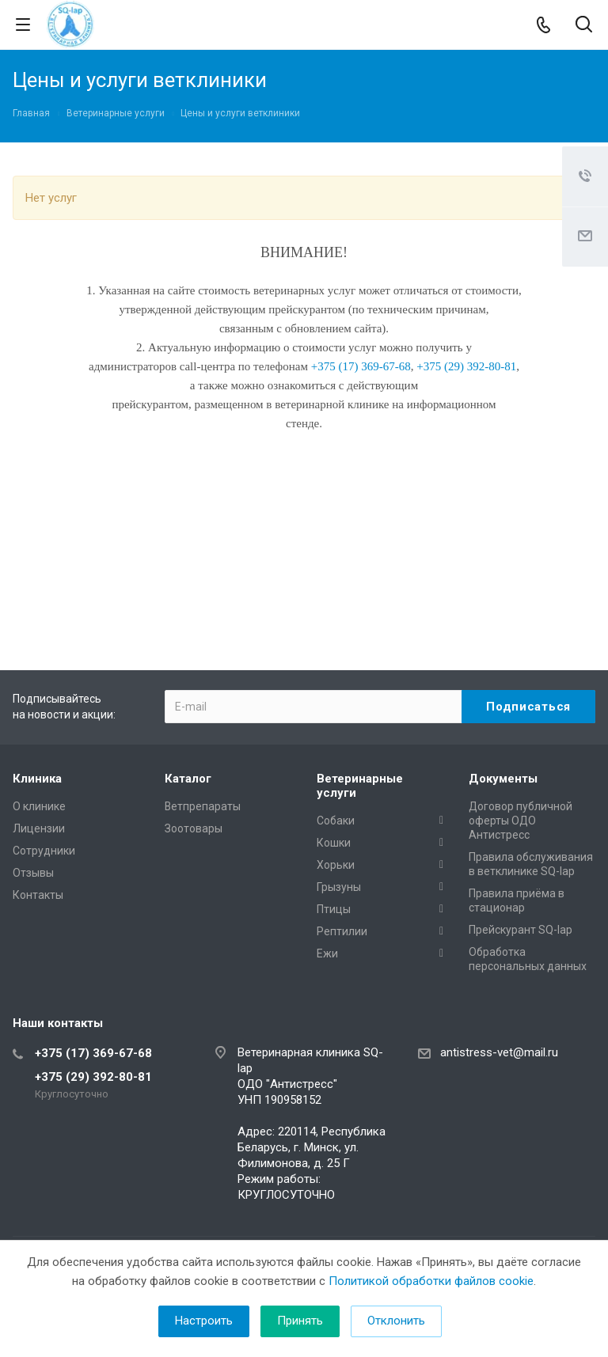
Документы (503, 778)
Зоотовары (193, 828)
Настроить (204, 1320)
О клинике (39, 806)
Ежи (327, 953)
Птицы (334, 909)
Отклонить (396, 1320)
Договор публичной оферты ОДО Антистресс (520, 820)
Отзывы (33, 872)
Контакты (38, 895)
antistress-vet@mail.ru (499, 1052)
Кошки (334, 842)
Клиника (37, 778)
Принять (300, 1320)
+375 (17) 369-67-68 (93, 1053)
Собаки (336, 820)
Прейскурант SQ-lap (520, 929)
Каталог (188, 778)
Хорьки (336, 865)
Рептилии (342, 931)
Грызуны (339, 887)
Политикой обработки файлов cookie (431, 1281)
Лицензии (39, 828)
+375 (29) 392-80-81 (93, 1077)
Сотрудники (44, 850)
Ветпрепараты (203, 806)
